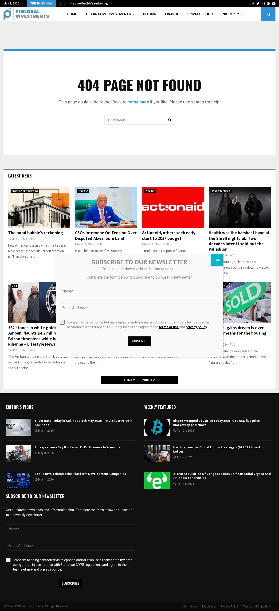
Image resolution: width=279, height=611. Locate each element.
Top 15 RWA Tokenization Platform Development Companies (80, 474)
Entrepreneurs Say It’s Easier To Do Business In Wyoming (78, 447)
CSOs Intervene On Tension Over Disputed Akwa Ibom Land (106, 235)
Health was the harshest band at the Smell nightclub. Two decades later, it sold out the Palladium (239, 241)
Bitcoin (150, 14)
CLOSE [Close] (217, 260)
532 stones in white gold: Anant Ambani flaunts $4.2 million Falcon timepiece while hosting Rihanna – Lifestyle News (38, 336)
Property (230, 14)
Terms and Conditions (257, 606)
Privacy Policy (230, 606)
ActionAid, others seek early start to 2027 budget (168, 235)
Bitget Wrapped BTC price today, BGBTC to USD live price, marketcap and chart (216, 423)
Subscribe (70, 583)
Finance (172, 14)
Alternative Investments (108, 14)
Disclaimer (209, 606)
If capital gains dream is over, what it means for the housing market (238, 333)
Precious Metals (221, 190)
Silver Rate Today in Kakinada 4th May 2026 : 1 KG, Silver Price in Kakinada (84, 423)
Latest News (19, 176)
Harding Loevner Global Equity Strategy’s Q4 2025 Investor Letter (218, 449)
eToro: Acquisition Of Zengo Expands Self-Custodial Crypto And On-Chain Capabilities (222, 476)
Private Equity (200, 14)
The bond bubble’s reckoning (88, 3)
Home (72, 14)
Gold (14, 285)
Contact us (190, 606)
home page (138, 101)
